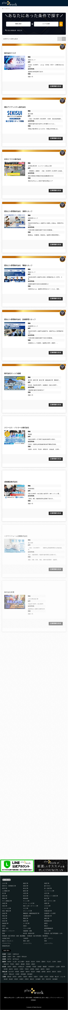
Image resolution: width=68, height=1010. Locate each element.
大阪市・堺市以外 (22, 956)
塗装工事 (4, 896)
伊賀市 (16, 979)
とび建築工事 (6, 891)
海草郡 (43, 971)
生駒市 (9, 966)
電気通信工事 (27, 916)
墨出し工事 (47, 931)
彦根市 (33, 964)
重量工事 (25, 918)
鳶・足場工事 (48, 888)
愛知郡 (23, 964)
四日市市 (48, 979)
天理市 (21, 969)
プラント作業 (27, 928)
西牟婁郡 (23, 974)
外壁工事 (25, 893)
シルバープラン (48, 943)
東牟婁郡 (29, 974)
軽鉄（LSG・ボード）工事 (30, 906)
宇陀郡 (34, 966)
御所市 (42, 969)
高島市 (59, 961)
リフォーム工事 (6, 908)
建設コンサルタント (7, 941)
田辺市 (33, 971)
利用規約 (33, 1000)
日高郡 (17, 974)
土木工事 (4, 883)
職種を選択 (18, 23)
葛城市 (37, 969)
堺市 (14, 956)
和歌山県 (4, 971)
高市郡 (5, 969)
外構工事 (4, 903)
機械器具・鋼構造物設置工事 (31, 913)
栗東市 (43, 961)
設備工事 (4, 913)
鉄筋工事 (25, 886)
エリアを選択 (46, 23)
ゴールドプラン (27, 943)
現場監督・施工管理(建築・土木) (53, 933)
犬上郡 (14, 961)
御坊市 (54, 971)
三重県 (4, 976)
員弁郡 (5, 979)
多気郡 (51, 976)
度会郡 (11, 979)
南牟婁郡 (54, 979)
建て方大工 (47, 886)
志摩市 (20, 976)
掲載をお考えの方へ (9, 997)
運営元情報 (29, 997)
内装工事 (4, 906)
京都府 (4, 954)
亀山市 (57, 976)
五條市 (48, 969)
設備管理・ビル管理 (49, 913)
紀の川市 (11, 971)
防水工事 (25, 896)
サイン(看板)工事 (7, 901)
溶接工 (25, 926)
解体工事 (25, 891)
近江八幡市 (21, 961)
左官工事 (46, 893)
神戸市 (9, 959)
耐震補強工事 (48, 921)
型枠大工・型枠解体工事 (9, 886)
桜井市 (11, 969)
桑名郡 (9, 976)
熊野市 (30, 976)
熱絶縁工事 (5, 923)
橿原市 (14, 966)
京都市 (9, 954)
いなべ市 (62, 976)
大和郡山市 (21, 966)
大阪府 (4, 956)
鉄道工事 (4, 921)
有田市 (59, 971)
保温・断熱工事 (6, 911)
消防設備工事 (48, 916)
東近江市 (6, 964)
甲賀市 (12, 964)
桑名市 (32, 979)
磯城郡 (45, 966)
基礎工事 (46, 883)
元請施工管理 (6, 938)
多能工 (4, 926)
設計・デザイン (48, 938)
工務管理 (25, 938)
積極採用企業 (6, 946)
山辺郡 (58, 966)
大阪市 (9, 956)
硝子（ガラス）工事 (49, 901)
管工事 (4, 893)
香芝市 (63, 966)
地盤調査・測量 (27, 931)
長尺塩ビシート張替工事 (51, 896)
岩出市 (5, 974)
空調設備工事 (48, 911)
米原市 (9, 961)
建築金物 (25, 898)
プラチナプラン (6, 943)
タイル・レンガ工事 (28, 903)
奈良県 (4, 966)
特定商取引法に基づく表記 (41, 997)
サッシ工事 (26, 901)
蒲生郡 (28, 961)
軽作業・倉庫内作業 (28, 933)
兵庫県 (4, 959)
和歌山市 (11, 974)
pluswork (30, 1007)
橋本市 (28, 971)
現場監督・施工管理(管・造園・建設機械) (13, 936)
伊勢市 (27, 979)
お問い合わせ (20, 997)
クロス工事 (47, 906)
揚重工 (46, 923)
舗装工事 (46, 918)
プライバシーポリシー (56, 997)
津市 (43, 979)
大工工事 (25, 908)
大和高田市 (51, 966)
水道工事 (4, 918)
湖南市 (17, 964)
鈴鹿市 (21, 979)
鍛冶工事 (25, 888)
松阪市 (36, 976)
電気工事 (4, 916)
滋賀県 (4, 961)
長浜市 (33, 961)
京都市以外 (16, 954)
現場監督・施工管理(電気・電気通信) (37, 936)
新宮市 (49, 971)
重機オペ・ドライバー (8, 931)
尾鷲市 (25, 976)
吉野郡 (32, 969)
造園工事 (46, 903)
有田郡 (17, 971)
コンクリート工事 (49, 891)
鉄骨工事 (4, 888)
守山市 (49, 961)
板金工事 (46, 898)
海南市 (22, 971)
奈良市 (16, 969)
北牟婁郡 (37, 979)
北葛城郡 (28, 966)
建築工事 (25, 883)
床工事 (46, 908)
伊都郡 (38, 971)
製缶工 (46, 926)
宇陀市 (27, 969)
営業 (45, 941)
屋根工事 (4, 898)
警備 (3, 933)
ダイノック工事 (27, 911)
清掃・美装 (5, 928)
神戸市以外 (16, 959)
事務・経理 (26, 941)
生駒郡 (39, 966)
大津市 (54, 961)
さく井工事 (26, 923)
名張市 (46, 976)
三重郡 (41, 976)
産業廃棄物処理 (48, 928)
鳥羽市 (14, 976)
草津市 (38, 961)
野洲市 (28, 964)
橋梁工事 (25, 921)
